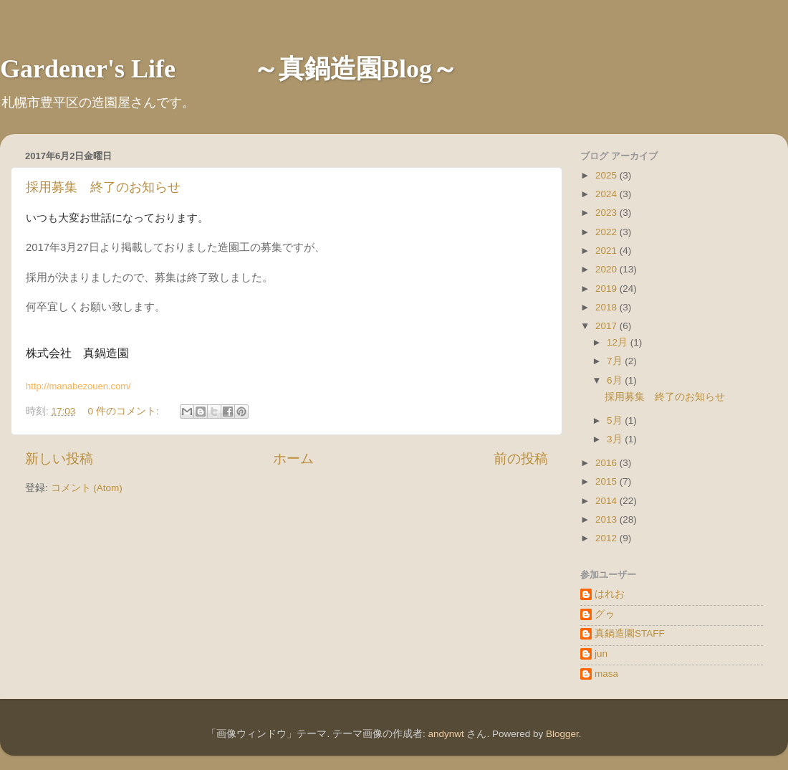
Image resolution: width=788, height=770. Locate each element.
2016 (607, 462)
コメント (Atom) (86, 488)
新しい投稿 (59, 458)
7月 (616, 361)
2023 (607, 212)
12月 (618, 342)
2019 (607, 288)
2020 (607, 269)
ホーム (293, 458)
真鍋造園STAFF (630, 633)
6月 (616, 380)
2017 (607, 325)
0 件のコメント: (125, 411)
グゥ (605, 614)
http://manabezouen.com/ (78, 386)
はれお (610, 594)
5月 (616, 420)
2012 (607, 538)
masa (606, 673)
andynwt (445, 733)
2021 (607, 250)
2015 (607, 481)
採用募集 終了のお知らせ (103, 187)
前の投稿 (521, 458)
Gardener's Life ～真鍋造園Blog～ (229, 68)
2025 (607, 175)
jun (601, 653)
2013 (607, 519)
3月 (616, 439)
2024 (607, 194)
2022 (607, 232)
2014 (607, 500)
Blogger (562, 733)
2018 (607, 307)
